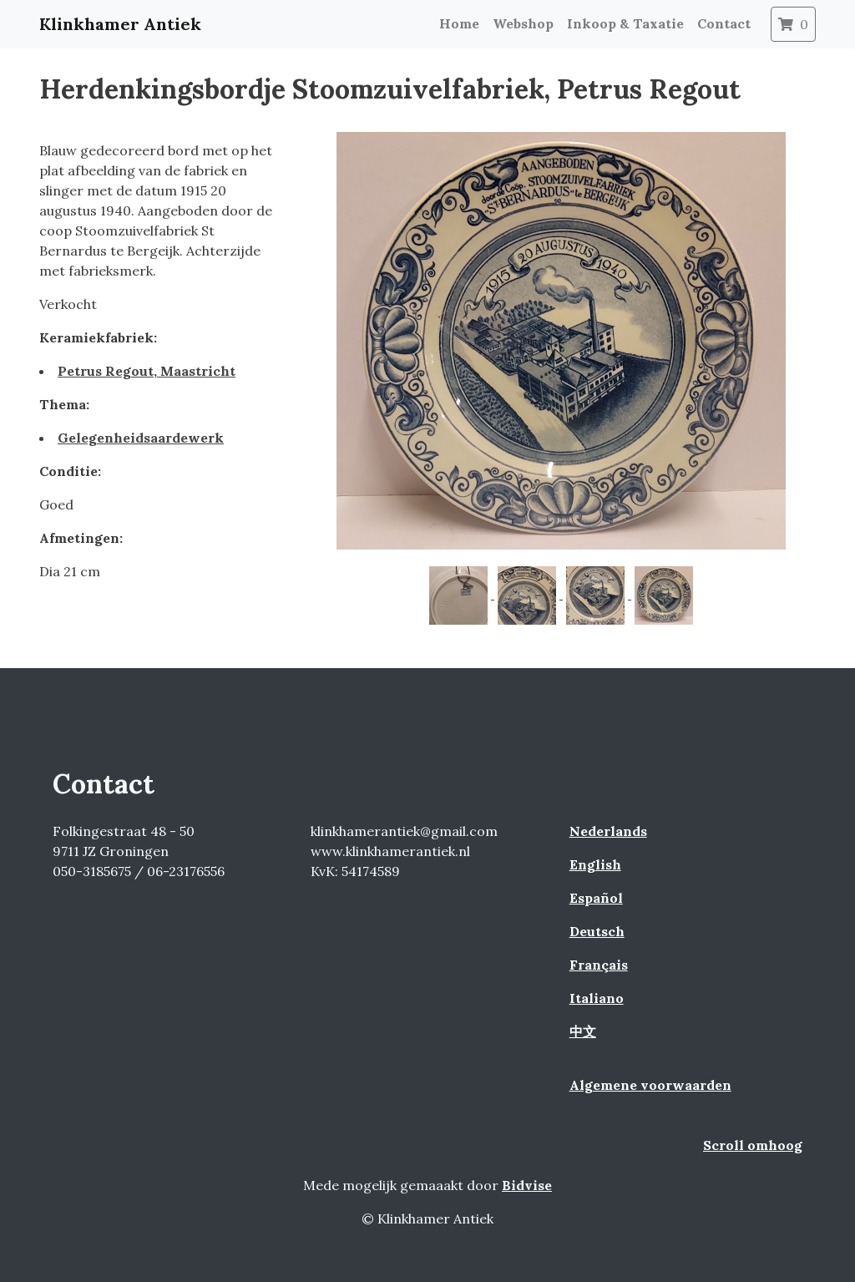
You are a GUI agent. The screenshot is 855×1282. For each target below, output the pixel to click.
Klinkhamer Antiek (120, 23)
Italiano (596, 998)
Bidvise (527, 1185)
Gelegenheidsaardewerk (141, 437)
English (595, 864)
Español (596, 897)
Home (459, 23)
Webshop (523, 23)
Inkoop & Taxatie (625, 23)
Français (598, 964)
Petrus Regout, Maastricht (146, 370)
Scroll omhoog (752, 1145)
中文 (582, 1031)
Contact (724, 23)
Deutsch (597, 931)
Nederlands (608, 831)
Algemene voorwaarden (650, 1085)
